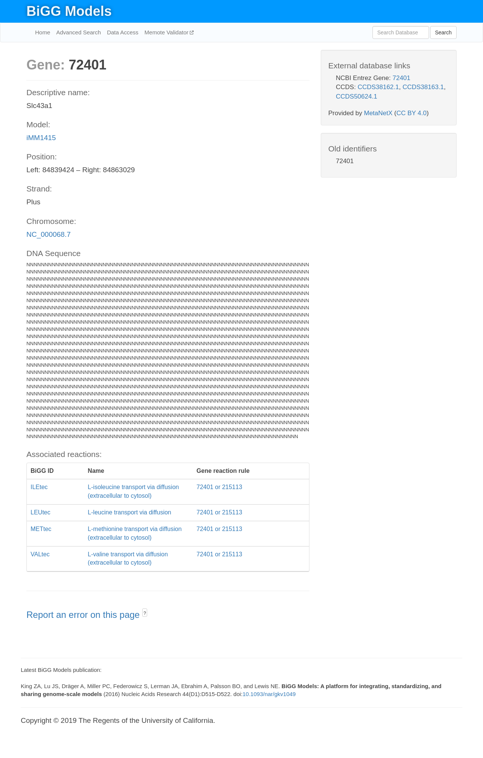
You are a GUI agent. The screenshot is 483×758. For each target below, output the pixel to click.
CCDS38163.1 (423, 87)
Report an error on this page (84, 615)
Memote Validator (167, 32)
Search (443, 32)
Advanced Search (78, 32)
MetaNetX (378, 113)
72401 (401, 78)
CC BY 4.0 (411, 113)
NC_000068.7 (48, 234)
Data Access (122, 32)
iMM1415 (41, 138)
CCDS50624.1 (356, 96)
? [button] (144, 613)
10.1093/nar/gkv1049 (269, 694)
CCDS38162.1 (378, 87)
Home (42, 32)
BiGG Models (69, 11)
